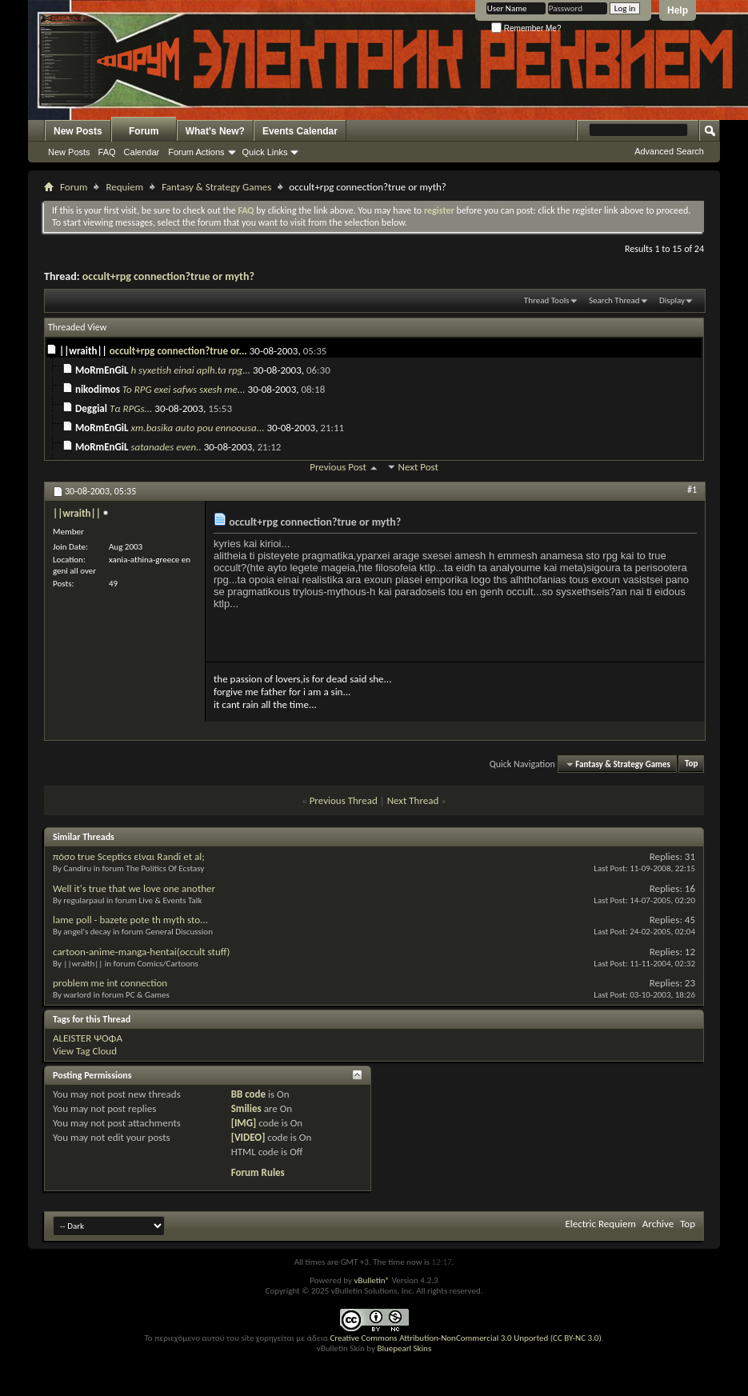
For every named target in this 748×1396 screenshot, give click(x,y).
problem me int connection (110, 983)
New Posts (78, 131)
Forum (143, 131)
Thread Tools (547, 300)
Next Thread (413, 800)
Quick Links (265, 152)
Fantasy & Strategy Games (216, 187)
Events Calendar (300, 131)
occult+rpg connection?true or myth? (168, 276)
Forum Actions (196, 152)
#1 (692, 489)
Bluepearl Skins (404, 1348)
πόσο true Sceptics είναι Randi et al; (129, 856)
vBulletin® (372, 1280)
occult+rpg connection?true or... (178, 351)
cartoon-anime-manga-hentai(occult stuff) (141, 952)
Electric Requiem (600, 1224)
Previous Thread (344, 800)
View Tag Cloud (85, 1051)
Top (691, 764)
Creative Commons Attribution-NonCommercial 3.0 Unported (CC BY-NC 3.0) (465, 1338)
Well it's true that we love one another (134, 888)
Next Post (418, 467)
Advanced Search (669, 151)
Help (677, 10)
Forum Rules (258, 1172)
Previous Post (338, 467)
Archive (658, 1224)
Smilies (246, 1108)
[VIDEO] (248, 1137)
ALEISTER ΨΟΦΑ (87, 1038)
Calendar (142, 152)
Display (672, 300)
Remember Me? (526, 28)
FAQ (107, 152)
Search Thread (614, 300)
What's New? (215, 131)
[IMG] (244, 1123)
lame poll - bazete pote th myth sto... (130, 920)
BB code (248, 1094)
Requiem (124, 187)
